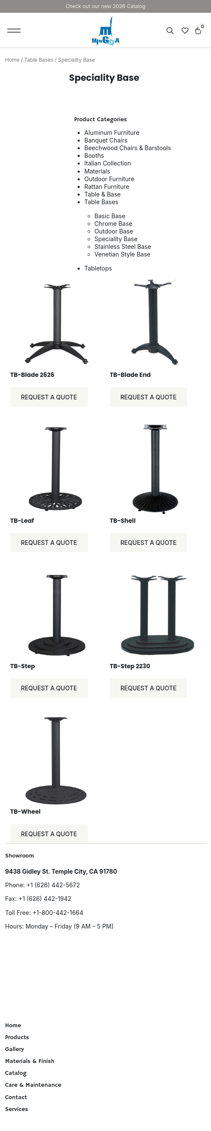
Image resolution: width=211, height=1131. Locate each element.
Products (17, 1037)
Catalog (15, 1073)
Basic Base (110, 215)
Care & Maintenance (33, 1085)
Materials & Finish (30, 1061)
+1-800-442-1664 (57, 912)
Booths (94, 155)
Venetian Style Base (122, 254)
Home (12, 60)
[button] (14, 30)
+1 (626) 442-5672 (53, 885)
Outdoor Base (114, 231)
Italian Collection (107, 163)
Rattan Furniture (106, 186)
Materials (97, 171)
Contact (16, 1097)
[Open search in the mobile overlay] (171, 30)
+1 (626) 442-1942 (44, 898)
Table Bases (38, 60)
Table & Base (102, 194)
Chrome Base (114, 223)
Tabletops (98, 268)
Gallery (14, 1049)
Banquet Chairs (105, 140)
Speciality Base (116, 238)
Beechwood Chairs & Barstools (127, 147)
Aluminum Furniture (111, 132)
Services (16, 1109)
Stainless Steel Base (123, 246)
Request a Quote (49, 397)
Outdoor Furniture (109, 178)
